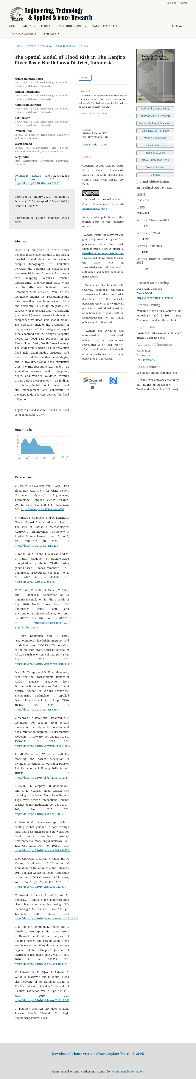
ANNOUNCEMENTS (24, 33)
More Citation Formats (94, 113)
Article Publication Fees (155, 160)
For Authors (143, 355)
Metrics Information (95, 144)
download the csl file (162, 320)
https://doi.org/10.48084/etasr (154, 298)
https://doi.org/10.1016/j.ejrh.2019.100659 (41, 964)
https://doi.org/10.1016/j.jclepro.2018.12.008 (42, 1000)
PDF (86, 77)
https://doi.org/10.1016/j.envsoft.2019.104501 (43, 850)
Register (171, 2)
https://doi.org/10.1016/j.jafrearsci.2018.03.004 (44, 664)
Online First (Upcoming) (155, 108)
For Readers (144, 350)
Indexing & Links (155, 152)
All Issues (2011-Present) (155, 116)
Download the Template (155, 130)
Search (178, 26)
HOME (13, 26)
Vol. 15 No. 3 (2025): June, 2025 (57, 46)
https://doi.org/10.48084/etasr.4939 (42, 509)
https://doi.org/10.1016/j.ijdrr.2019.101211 (41, 777)
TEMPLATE (49, 33)
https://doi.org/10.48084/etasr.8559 (36, 709)
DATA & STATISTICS (105, 26)
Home (18, 46)
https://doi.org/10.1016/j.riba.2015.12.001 (40, 886)
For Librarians (145, 360)
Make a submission (155, 138)
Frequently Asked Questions (155, 123)
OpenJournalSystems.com (128, 1071)
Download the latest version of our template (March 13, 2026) (98, 1054)
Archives (31, 46)
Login (183, 2)
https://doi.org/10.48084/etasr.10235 (37, 183)
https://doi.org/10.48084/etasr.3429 (36, 545)
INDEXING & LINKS (71, 26)
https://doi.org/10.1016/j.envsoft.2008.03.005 (42, 746)
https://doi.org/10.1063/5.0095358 (35, 582)
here (175, 372)
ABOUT (28, 26)
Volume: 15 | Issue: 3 (28, 175)
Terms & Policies (155, 167)
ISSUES (46, 26)
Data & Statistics (155, 145)
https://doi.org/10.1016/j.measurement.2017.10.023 (46, 918)
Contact (155, 174)
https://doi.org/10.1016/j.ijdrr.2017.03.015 (40, 814)
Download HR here (165, 389)
